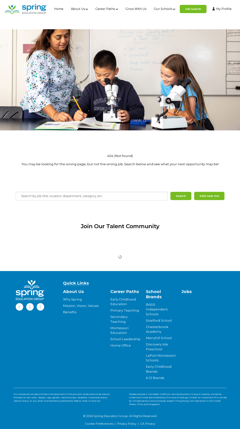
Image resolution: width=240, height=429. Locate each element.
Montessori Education (119, 330)
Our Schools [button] (163, 9)
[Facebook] (19, 307)
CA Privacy (147, 423)
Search (181, 196)
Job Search (193, 9)
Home (58, 9)
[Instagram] (40, 307)
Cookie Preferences (99, 423)
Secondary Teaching (119, 319)
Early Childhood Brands (159, 369)
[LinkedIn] (30, 307)
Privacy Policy (126, 423)
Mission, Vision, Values (81, 306)
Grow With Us (136, 9)
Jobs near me (209, 196)
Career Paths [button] (105, 9)
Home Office (120, 345)
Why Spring (72, 299)
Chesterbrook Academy (157, 329)
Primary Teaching (124, 310)
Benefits (70, 312)
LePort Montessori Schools (161, 358)
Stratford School (159, 320)
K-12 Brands (155, 378)
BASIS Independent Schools (157, 309)
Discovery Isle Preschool (157, 346)
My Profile (222, 9)
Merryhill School (159, 338)
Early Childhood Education (123, 301)
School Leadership (125, 339)
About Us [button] (78, 9)
